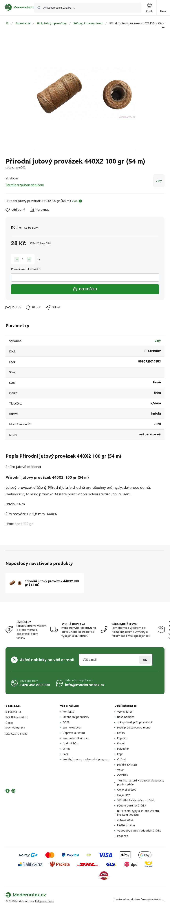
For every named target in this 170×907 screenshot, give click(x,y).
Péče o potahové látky (131, 805)
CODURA (122, 775)
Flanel (121, 743)
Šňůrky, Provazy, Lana (88, 23)
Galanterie (22, 23)
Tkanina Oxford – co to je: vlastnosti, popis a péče (140, 782)
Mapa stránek (45, 901)
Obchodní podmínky (76, 717)
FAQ (65, 754)
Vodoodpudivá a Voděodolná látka (139, 830)
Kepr (120, 754)
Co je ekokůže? (126, 790)
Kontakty (68, 712)
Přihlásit (145, 660)
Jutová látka (125, 820)
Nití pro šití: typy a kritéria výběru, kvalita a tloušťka (138, 813)
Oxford (121, 759)
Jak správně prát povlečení (134, 722)
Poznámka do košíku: (26, 269)
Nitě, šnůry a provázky (52, 23)
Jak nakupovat (72, 727)
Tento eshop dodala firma (131, 899)
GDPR (66, 722)
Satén (121, 733)
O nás (66, 749)
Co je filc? (123, 795)
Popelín (122, 738)
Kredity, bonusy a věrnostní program (86, 759)
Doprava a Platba (74, 733)
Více (75, 201)
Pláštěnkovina (126, 825)
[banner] (17, 7)
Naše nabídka (125, 717)
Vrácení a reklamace (76, 738)
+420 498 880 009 (35, 685)
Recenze (122, 836)
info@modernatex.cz (85, 684)
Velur (120, 770)
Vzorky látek (124, 712)
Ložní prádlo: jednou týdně (134, 727)
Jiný (159, 181)
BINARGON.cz (156, 899)
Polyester (123, 749)
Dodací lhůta (71, 743)
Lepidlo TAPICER (127, 764)
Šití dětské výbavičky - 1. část (135, 800)
